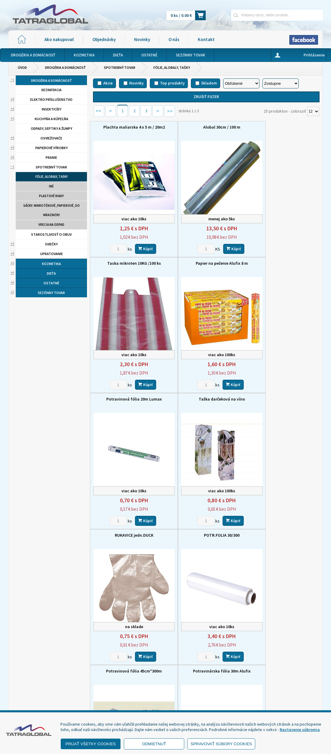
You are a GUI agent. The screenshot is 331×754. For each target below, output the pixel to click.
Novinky (142, 39)
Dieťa (51, 273)
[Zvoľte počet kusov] (113, 242)
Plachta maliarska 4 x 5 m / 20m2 (129, 127)
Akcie (108, 83)
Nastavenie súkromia (300, 729)
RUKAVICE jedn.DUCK (129, 386)
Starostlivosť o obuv (51, 234)
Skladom (209, 83)
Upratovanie (51, 253)
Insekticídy (51, 109)
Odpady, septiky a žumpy (51, 128)
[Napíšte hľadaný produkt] (256, 15)
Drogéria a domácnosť (65, 67)
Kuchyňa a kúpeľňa (51, 119)
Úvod (22, 67)
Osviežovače (51, 138)
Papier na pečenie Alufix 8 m (129, 256)
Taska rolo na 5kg (283, 518)
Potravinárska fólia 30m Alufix (129, 515)
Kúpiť (140, 241)
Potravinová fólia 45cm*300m (284, 386)
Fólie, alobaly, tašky (171, 67)
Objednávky (104, 39)
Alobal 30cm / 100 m (206, 127)
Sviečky (51, 244)
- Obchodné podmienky (37, 687)
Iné (51, 186)
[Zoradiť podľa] (241, 83)
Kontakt (206, 39)
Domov (165, 663)
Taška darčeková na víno (284, 256)
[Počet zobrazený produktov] (313, 111)
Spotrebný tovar (119, 67)
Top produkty (172, 83)
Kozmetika (51, 263)
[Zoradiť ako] (280, 83)
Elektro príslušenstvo (51, 99)
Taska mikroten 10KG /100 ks (283, 127)
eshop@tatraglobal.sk (151, 705)
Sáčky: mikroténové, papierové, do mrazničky (51, 210)
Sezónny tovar (51, 292)
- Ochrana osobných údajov (40, 695)
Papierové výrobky (51, 147)
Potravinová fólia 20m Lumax (206, 256)
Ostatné (51, 283)
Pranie (51, 157)
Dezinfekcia (51, 90)
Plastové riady (51, 196)
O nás (174, 39)
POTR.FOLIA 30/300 (206, 386)
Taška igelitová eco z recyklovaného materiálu (206, 518)
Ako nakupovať (59, 39)
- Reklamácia (27, 702)
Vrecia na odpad (51, 224)
